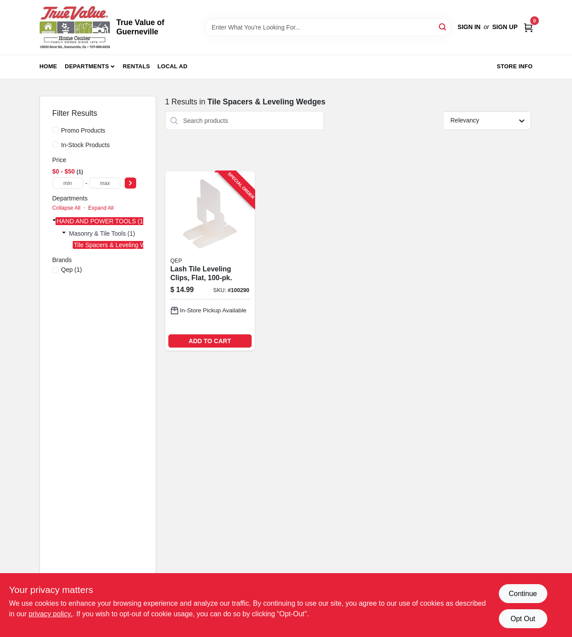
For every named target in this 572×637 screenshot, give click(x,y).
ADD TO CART (210, 340)
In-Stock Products (85, 144)
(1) (71, 269)
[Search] (443, 26)
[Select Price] (130, 183)
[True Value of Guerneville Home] (75, 27)
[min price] (67, 183)
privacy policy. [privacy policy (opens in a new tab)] (50, 614)
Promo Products (83, 130)
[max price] (104, 183)
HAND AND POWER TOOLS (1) (101, 221)
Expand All (101, 208)
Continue (523, 593)
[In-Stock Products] (55, 144)
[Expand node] (54, 220)
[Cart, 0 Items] (528, 27)
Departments (87, 66)
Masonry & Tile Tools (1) (102, 233)
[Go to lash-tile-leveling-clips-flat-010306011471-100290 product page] (210, 261)
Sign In (468, 26)
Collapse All (66, 208)
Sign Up (505, 26)
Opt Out (522, 618)
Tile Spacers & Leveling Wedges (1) (123, 244)
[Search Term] (327, 27)
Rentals (136, 66)
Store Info (514, 66)
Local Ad (172, 66)
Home (48, 66)
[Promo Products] (55, 130)
